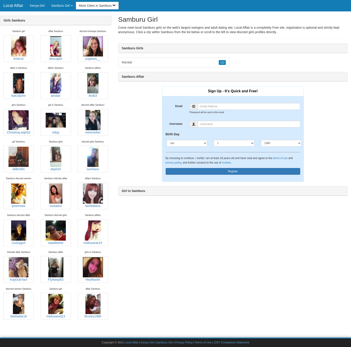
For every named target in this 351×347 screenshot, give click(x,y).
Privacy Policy (184, 342)
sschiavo (93, 159)
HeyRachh (93, 269)
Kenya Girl (37, 5)
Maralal (174, 62)
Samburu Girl (164, 342)
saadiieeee (56, 232)
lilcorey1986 (93, 306)
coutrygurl (19, 232)
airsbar (56, 85)
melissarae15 (93, 232)
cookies (226, 162)
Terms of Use (203, 342)
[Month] (187, 143)
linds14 (19, 48)
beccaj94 (56, 48)
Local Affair (13, 5)
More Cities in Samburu (97, 5)
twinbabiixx (93, 195)
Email (178, 106)
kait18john (19, 85)
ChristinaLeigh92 (18, 122)
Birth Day (173, 134)
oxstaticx (56, 195)
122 (222, 62)
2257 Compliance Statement (231, 342)
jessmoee (19, 195)
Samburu (167, 32)
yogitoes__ (93, 48)
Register (233, 171)
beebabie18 (19, 306)
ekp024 (56, 159)
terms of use (280, 158)
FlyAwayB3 (56, 269)
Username (175, 123)
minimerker (93, 122)
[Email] (249, 106)
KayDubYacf (19, 269)
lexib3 (93, 85)
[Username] (249, 124)
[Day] (234, 143)
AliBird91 (19, 159)
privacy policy (173, 162)
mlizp (56, 122)
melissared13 (56, 306)
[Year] (281, 143)
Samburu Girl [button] (62, 5)
